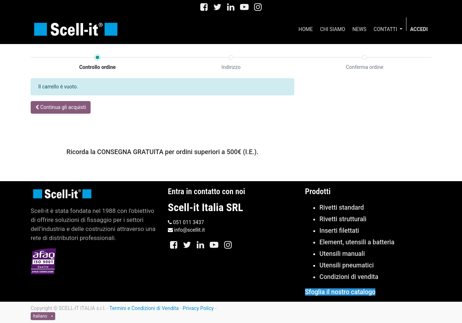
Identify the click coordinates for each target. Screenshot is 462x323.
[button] (61, 107)
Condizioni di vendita (348, 276)
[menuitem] (306, 29)
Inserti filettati (339, 230)
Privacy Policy (198, 308)
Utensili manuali (342, 253)
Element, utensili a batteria (357, 242)
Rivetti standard (341, 207)
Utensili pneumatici (346, 265)
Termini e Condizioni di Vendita (144, 308)
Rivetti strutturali (342, 219)
